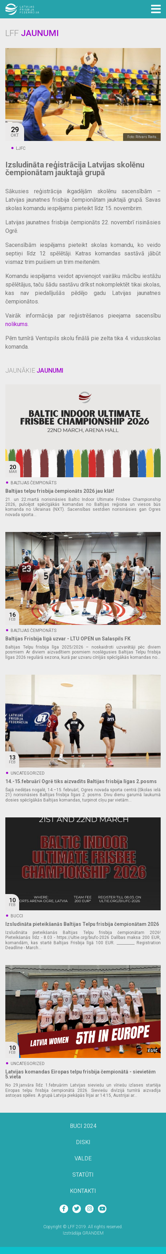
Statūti (83, 1175)
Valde (83, 1159)
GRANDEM (93, 1233)
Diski (83, 1143)
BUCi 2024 (83, 1126)
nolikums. (17, 324)
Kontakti (83, 1191)
